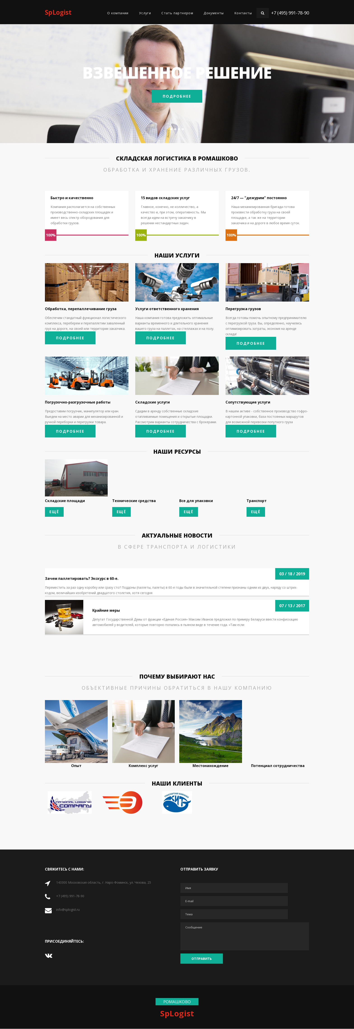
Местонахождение (210, 765)
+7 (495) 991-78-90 (290, 13)
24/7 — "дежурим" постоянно (259, 197)
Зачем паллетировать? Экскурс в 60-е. (81, 578)
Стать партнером (177, 13)
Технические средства (134, 501)
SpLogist (58, 12)
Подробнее (177, 96)
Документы (214, 13)
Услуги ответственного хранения (167, 308)
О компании (118, 13)
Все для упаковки (196, 501)
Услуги (145, 13)
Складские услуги (152, 402)
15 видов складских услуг (165, 197)
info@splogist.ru (68, 910)
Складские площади (65, 501)
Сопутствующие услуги (248, 402)
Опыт (76, 765)
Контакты (243, 13)
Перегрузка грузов (243, 308)
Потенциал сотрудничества (278, 765)
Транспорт (257, 501)
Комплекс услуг (143, 765)
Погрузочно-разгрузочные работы (77, 402)
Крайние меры (106, 610)
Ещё (54, 512)
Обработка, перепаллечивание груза (80, 308)
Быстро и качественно (72, 197)
